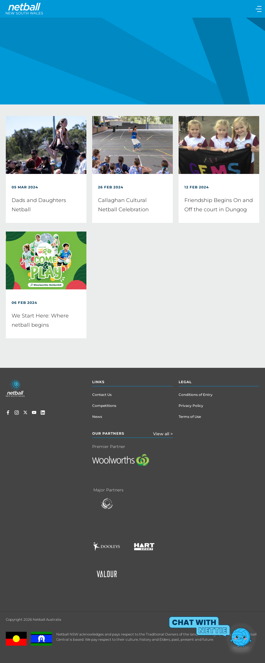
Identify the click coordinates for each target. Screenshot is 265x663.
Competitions (104, 405)
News (97, 416)
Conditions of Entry (196, 394)
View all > (163, 433)
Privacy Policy (191, 405)
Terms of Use (190, 416)
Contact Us (102, 394)
